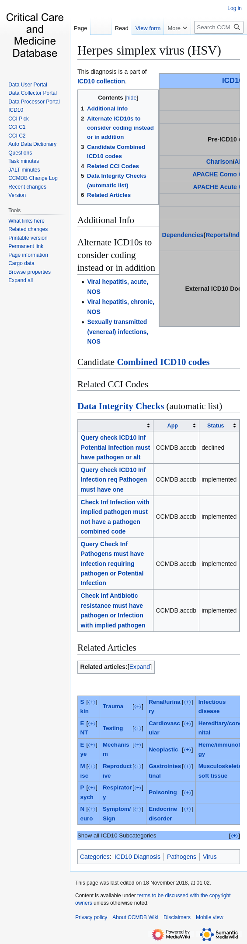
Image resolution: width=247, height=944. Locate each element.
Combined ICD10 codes (163, 362)
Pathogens (181, 856)
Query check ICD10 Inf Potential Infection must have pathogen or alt (115, 447)
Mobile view (209, 917)
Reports (217, 234)
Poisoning (163, 792)
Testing (113, 728)
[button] (20, 280)
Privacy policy (91, 917)
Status (215, 426)
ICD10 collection (101, 81)
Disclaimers (177, 917)
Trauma (113, 706)
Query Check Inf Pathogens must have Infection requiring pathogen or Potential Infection (112, 564)
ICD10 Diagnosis (137, 856)
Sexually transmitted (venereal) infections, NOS (117, 331)
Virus (210, 856)
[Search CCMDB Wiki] (219, 44)
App (172, 426)
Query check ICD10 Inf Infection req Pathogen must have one (114, 479)
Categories (95, 856)
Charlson (219, 161)
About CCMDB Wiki (135, 917)
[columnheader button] (115, 425)
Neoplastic (163, 749)
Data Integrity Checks (120, 406)
